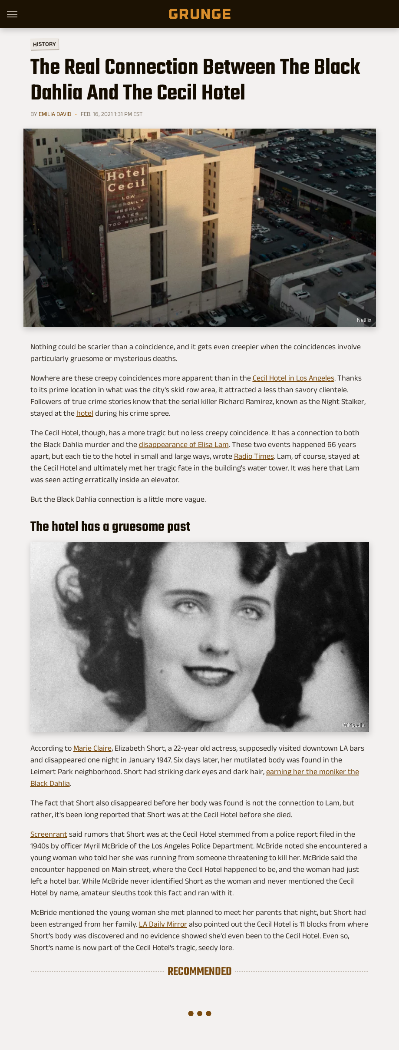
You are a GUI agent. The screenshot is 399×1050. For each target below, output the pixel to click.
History (44, 43)
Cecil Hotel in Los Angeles (293, 378)
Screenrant (48, 834)
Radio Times (254, 456)
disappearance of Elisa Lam (184, 444)
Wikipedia (353, 725)
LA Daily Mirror (163, 924)
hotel (84, 413)
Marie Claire (92, 748)
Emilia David (55, 113)
